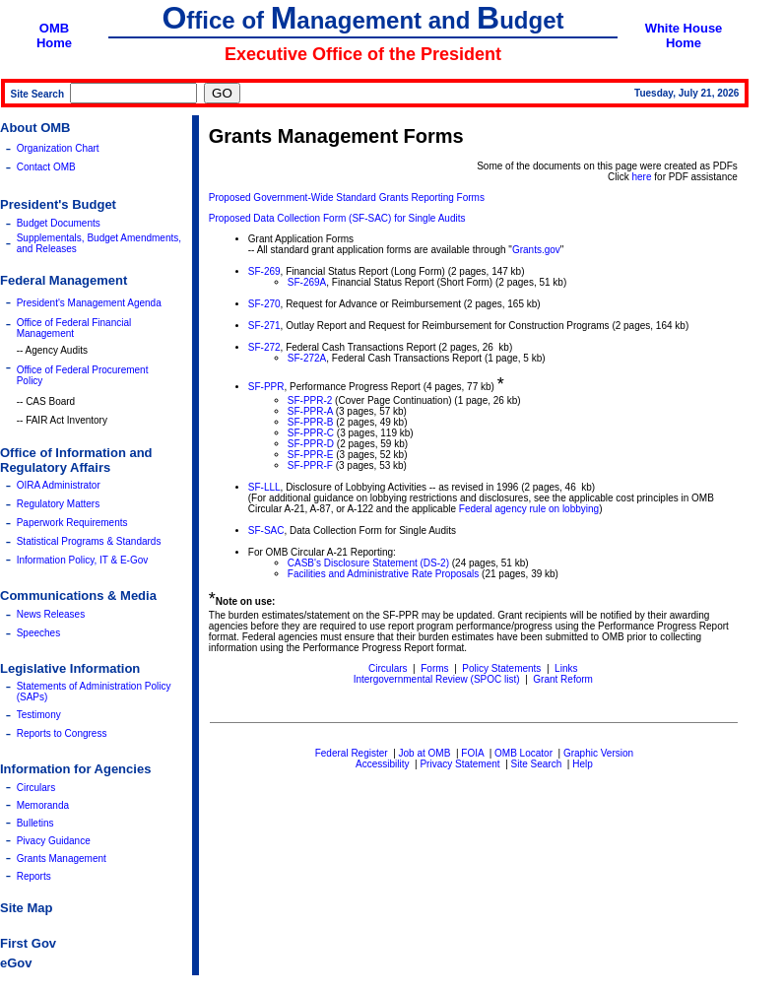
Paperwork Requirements (72, 522)
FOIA (472, 753)
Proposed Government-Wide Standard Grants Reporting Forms (347, 197)
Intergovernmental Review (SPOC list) (437, 679)
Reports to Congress (62, 733)
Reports (34, 876)
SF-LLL (264, 487)
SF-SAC (266, 530)
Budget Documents (58, 223)
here (642, 176)
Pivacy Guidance (54, 840)
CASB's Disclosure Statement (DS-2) (368, 563)
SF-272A (307, 358)
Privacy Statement (459, 764)
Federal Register (351, 753)
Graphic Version (598, 753)
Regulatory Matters (58, 503)
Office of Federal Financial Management (74, 328)
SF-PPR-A (310, 411)
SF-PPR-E (311, 454)
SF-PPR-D (311, 443)
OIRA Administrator (58, 485)
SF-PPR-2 (310, 400)
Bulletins (35, 823)
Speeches (38, 633)
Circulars (36, 787)
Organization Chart (58, 148)
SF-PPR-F (310, 465)
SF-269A (307, 282)
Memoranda (43, 805)
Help (582, 764)
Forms (434, 668)
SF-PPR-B (311, 422)
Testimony (39, 714)
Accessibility (382, 764)
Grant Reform (563, 679)
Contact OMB (46, 167)
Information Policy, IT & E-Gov (83, 560)
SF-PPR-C (311, 433)
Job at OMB (425, 753)
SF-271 (264, 325)
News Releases (51, 614)
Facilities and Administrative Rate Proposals (384, 573)
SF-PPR (266, 386)
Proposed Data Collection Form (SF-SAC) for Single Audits (337, 218)
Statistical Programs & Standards (89, 541)
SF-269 (264, 271)
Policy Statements (501, 668)
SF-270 (264, 303)
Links (566, 668)
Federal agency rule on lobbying (529, 508)
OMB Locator (523, 753)
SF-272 (264, 347)
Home (54, 42)
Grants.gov (536, 249)
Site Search (536, 764)
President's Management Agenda (89, 303)
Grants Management (61, 858)
